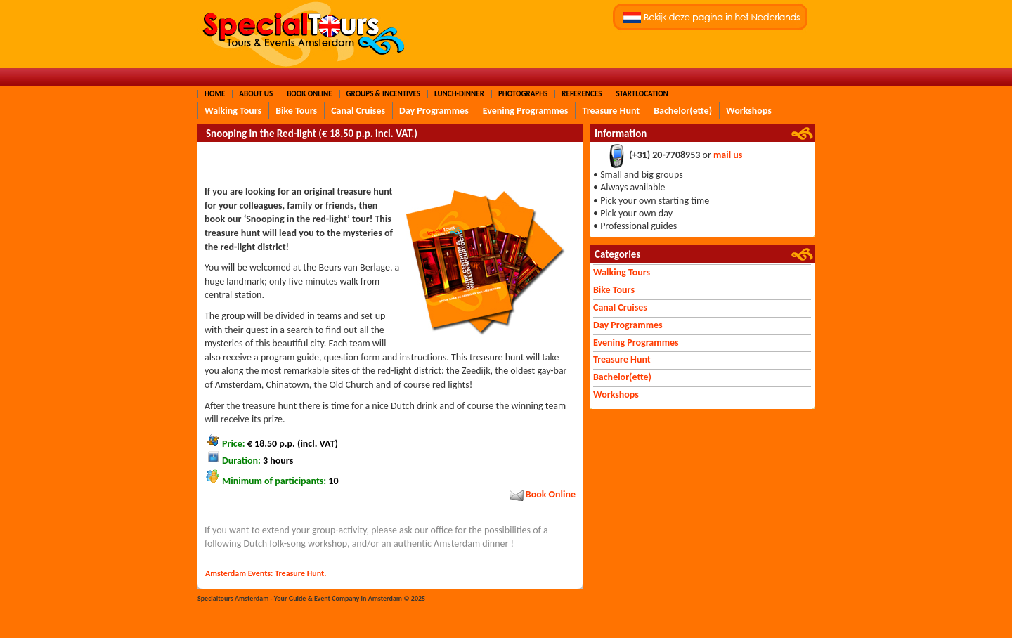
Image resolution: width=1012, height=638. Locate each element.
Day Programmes (434, 111)
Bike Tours (296, 111)
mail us (727, 156)
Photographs (522, 93)
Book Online (309, 93)
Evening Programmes (526, 111)
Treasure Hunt (611, 111)
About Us (256, 93)
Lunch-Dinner (459, 93)
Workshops (749, 111)
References (582, 93)
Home (215, 93)
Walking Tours (233, 111)
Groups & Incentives (383, 93)
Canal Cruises (358, 111)
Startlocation (642, 93)
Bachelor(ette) (683, 111)
